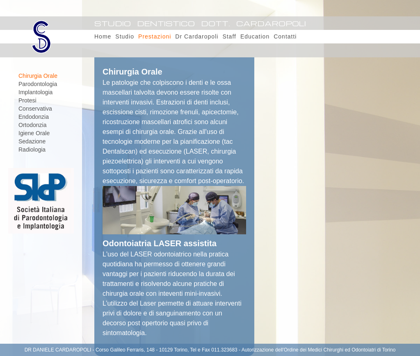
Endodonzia (33, 116)
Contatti (285, 36)
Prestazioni (154, 36)
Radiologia (32, 149)
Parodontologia (37, 84)
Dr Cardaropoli (196, 36)
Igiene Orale (34, 133)
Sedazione (32, 141)
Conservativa (35, 108)
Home (102, 36)
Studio (124, 36)
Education (254, 36)
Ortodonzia (32, 125)
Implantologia (35, 92)
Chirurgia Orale (37, 76)
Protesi (27, 100)
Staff (229, 36)
